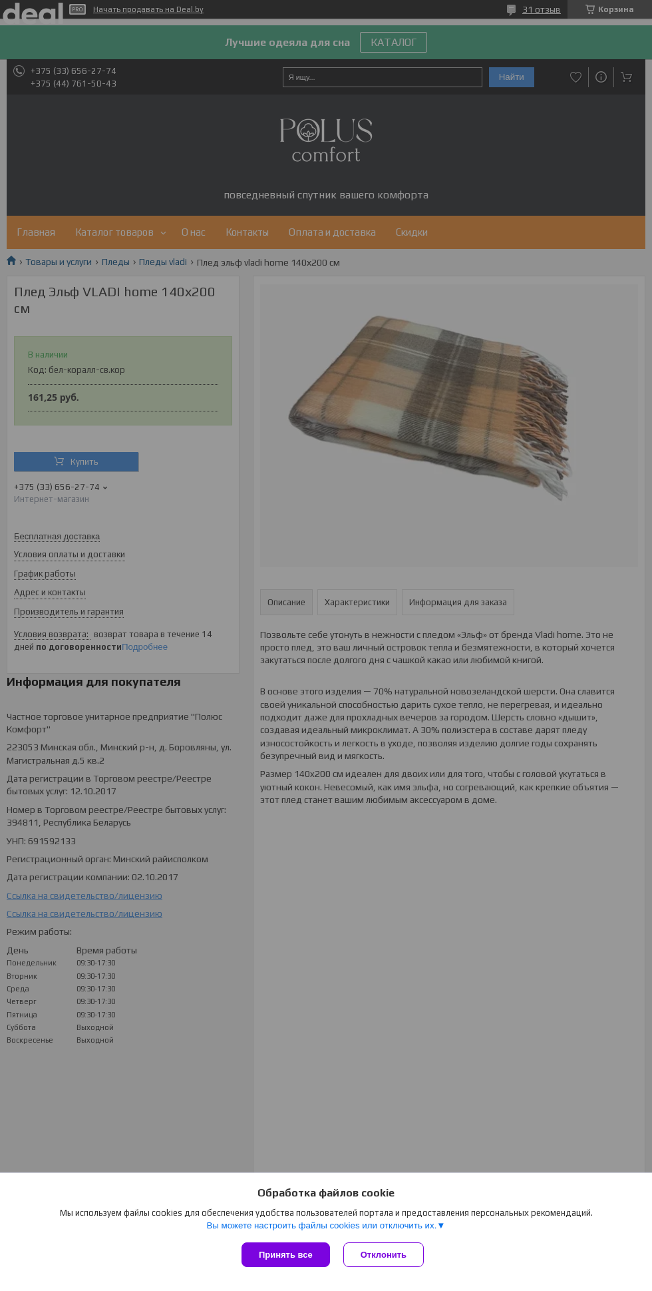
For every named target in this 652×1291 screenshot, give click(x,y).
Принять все (286, 1255)
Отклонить (384, 1255)
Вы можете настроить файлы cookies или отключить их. (321, 1225)
